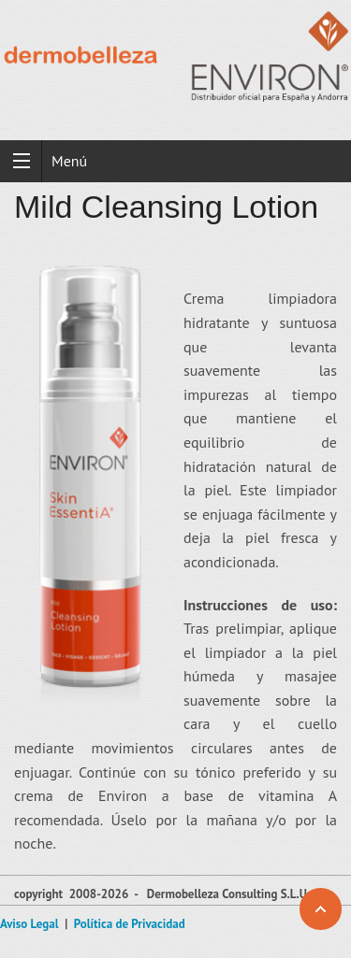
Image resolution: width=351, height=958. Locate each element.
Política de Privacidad (129, 924)
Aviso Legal (29, 924)
